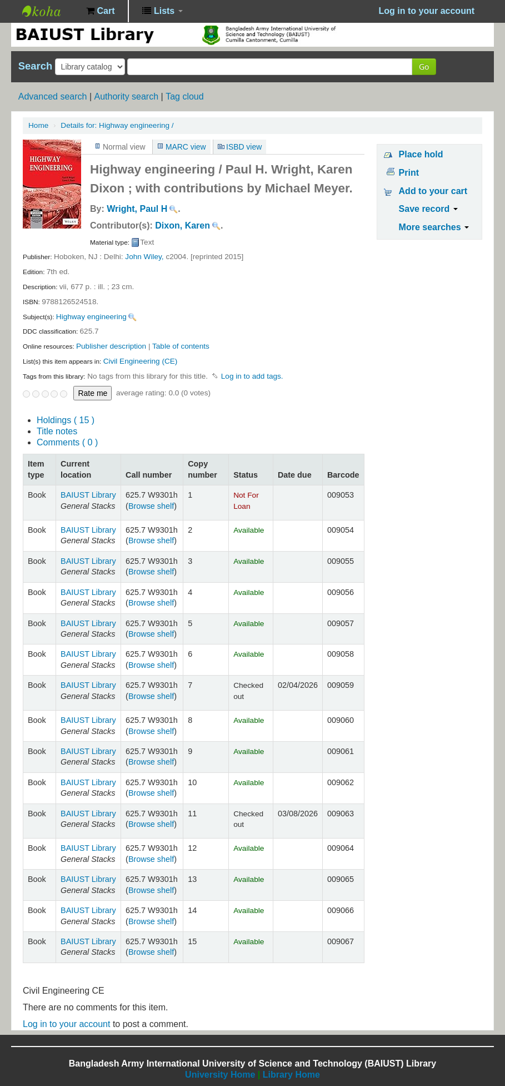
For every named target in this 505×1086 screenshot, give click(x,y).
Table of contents (180, 346)
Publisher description (111, 346)
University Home (220, 1074)
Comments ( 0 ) (67, 442)
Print (409, 172)
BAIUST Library (50, 11)
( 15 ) (65, 420)
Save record (428, 209)
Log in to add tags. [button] (252, 376)
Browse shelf (151, 506)
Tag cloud (185, 96)
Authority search (126, 96)
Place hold (421, 154)
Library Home (291, 1074)
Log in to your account (66, 1024)
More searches (434, 227)
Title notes (57, 431)
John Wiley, (144, 256)
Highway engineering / (117, 125)
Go (424, 66)
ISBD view (244, 146)
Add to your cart (433, 191)
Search (35, 66)
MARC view (186, 146)
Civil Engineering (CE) (140, 361)
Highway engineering (91, 317)
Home (38, 125)
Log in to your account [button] (426, 11)
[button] (100, 11)
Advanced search (52, 96)
